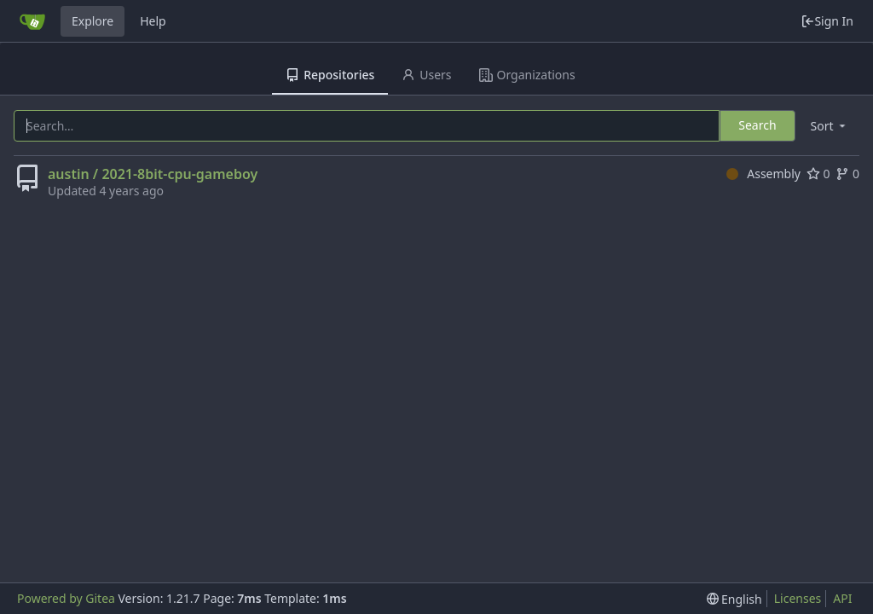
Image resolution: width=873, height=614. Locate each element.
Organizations (527, 75)
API (842, 598)
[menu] (829, 125)
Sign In (827, 21)
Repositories (330, 75)
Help (153, 21)
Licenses (798, 598)
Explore (92, 21)
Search (757, 125)
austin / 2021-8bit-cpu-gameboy (152, 173)
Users (426, 75)
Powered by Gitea (66, 598)
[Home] (32, 21)
